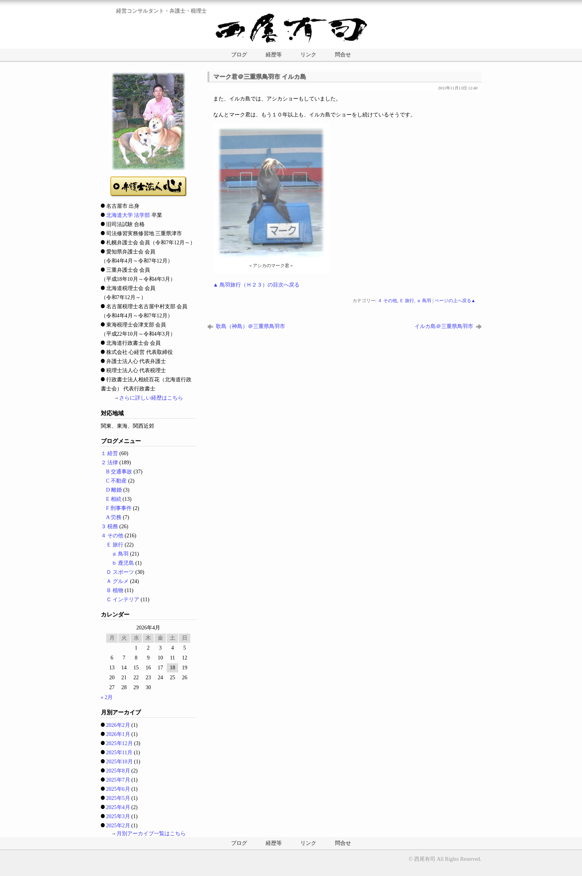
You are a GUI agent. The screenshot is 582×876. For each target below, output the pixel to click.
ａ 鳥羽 (423, 300)
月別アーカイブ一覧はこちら (151, 833)
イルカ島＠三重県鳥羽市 (444, 326)
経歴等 (274, 54)
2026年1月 (118, 734)
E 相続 (113, 499)
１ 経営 (109, 453)
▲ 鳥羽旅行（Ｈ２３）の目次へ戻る (256, 285)
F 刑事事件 (119, 508)
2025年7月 (118, 780)
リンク (308, 54)
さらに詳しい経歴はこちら (151, 398)
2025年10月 (119, 762)
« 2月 (107, 697)
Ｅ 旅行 (406, 300)
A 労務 (114, 517)
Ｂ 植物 (115, 590)
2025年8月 (118, 771)
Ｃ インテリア (123, 599)
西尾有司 (424, 859)
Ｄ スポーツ (120, 572)
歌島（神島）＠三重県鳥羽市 (250, 326)
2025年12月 (119, 743)
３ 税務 (109, 526)
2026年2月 (118, 725)
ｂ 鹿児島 (123, 563)
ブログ (239, 54)
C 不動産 (116, 481)
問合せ (343, 54)
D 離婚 (114, 490)
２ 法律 (109, 462)
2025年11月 (119, 752)
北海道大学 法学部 (128, 215)
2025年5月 (118, 798)
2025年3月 (118, 816)
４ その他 (387, 300)
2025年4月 (118, 807)
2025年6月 (118, 789)
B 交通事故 (119, 472)
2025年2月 (118, 825)
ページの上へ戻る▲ (455, 300)
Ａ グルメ (117, 581)
